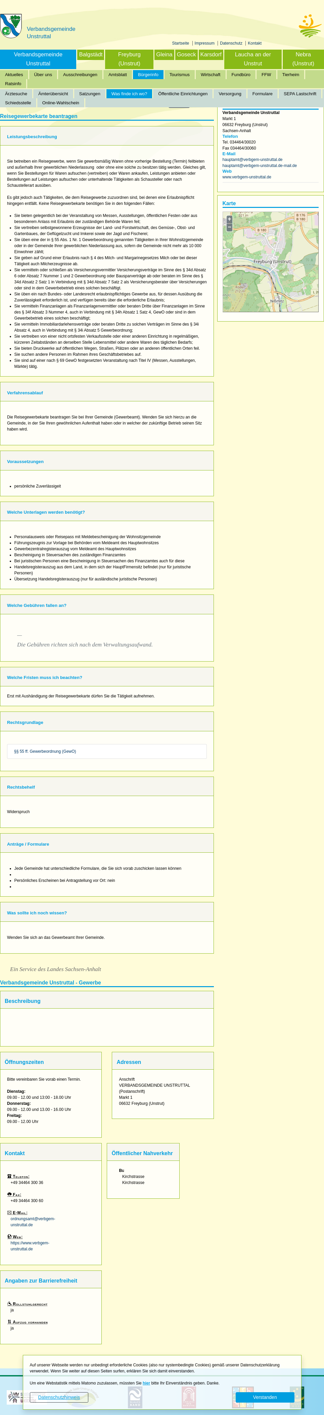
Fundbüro (241, 74)
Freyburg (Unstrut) (129, 59)
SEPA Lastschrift (300, 93)
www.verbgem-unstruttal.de (247, 177)
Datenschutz (231, 43)
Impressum (205, 43)
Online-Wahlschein (60, 102)
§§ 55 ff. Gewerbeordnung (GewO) (45, 751)
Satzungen (89, 93)
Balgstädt (90, 54)
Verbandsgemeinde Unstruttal (38, 59)
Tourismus (180, 74)
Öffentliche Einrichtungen (182, 93)
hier (146, 1383)
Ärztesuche (16, 93)
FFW (266, 74)
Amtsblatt (117, 74)
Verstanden (265, 1397)
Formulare (262, 93)
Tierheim (290, 74)
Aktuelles (14, 74)
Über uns (43, 74)
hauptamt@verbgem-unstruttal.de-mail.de (260, 165)
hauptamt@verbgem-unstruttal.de (253, 159)
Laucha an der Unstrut (253, 59)
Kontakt (255, 43)
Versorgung (230, 93)
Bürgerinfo (148, 74)
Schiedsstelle (18, 102)
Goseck (186, 54)
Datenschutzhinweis (59, 1397)
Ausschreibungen (80, 74)
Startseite (181, 43)
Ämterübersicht (53, 93)
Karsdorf (211, 54)
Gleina (164, 54)
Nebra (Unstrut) (303, 59)
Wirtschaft (211, 74)
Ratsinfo (13, 83)
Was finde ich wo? (129, 93)
